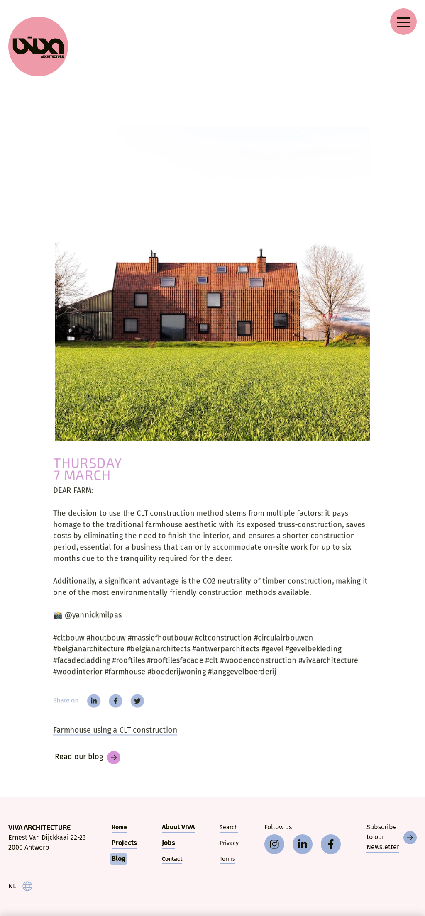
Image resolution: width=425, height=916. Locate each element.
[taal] (20, 886)
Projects (124, 843)
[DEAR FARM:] (212, 283)
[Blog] (87, 757)
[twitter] (134, 706)
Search (229, 827)
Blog (118, 858)
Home (119, 827)
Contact (172, 858)
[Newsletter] (391, 837)
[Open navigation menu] (403, 21)
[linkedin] (88, 706)
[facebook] (110, 706)
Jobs (168, 843)
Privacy (229, 843)
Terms (227, 858)
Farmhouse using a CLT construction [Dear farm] (110, 736)
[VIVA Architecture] (38, 46)
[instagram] (274, 844)
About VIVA (178, 827)
